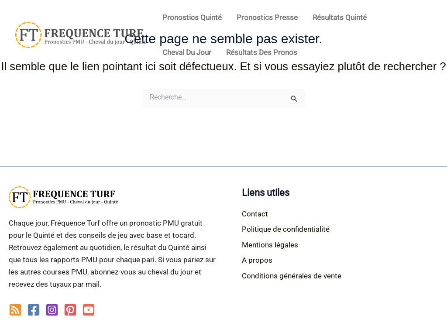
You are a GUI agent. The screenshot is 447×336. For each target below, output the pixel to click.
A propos (257, 260)
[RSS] (15, 309)
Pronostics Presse (267, 17)
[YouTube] (88, 309)
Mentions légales (270, 244)
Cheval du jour (186, 52)
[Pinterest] (70, 309)
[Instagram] (51, 309)
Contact (255, 213)
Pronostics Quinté (192, 17)
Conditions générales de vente (291, 275)
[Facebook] (33, 309)
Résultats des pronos (261, 52)
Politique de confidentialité (286, 229)
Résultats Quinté (340, 17)
